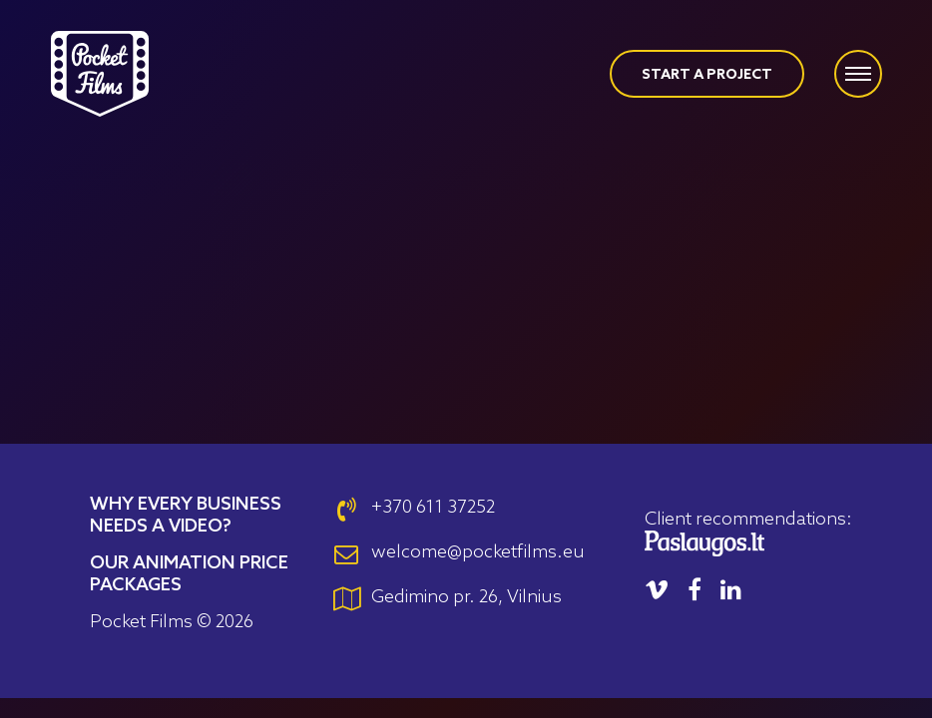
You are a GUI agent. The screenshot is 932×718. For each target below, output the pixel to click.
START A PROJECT (707, 75)
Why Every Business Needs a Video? (185, 516)
